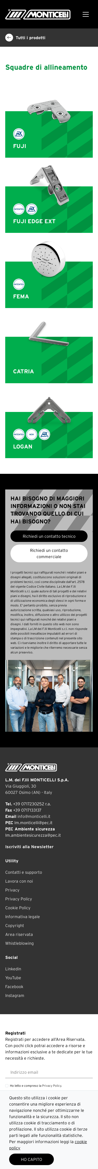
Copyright (14, 925)
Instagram (14, 995)
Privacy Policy (18, 898)
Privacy (12, 890)
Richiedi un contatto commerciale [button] (49, 553)
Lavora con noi (19, 881)
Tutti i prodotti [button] (25, 38)
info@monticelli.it (34, 816)
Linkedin (13, 968)
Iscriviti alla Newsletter (29, 846)
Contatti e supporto (23, 872)
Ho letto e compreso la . (36, 1085)
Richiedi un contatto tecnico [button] (49, 536)
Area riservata (19, 934)
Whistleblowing (19, 943)
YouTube (13, 977)
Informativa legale (22, 916)
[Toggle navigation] (86, 14)
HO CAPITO (31, 1159)
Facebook (14, 986)
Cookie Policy (18, 907)
